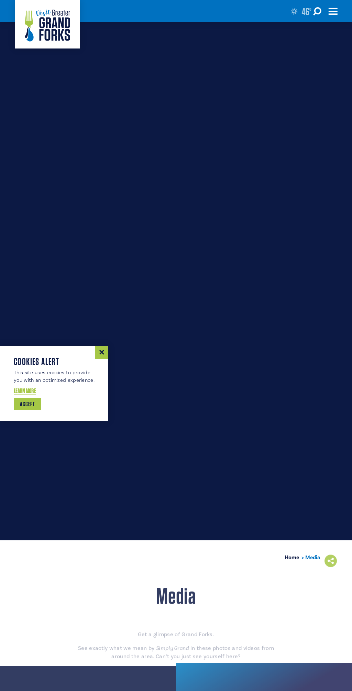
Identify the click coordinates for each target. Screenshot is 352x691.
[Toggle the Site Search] (318, 11)
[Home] (47, 24)
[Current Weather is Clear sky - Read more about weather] (302, 11)
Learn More (25, 391)
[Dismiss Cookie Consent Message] (101, 352)
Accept (27, 404)
